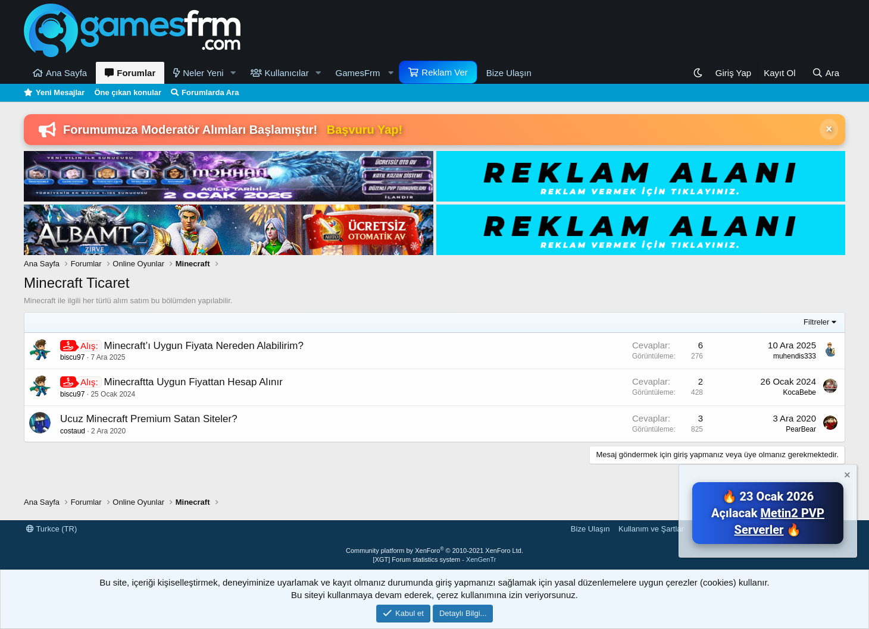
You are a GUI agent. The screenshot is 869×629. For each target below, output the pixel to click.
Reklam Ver (444, 72)
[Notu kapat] (846, 476)
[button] (233, 73)
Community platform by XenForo (434, 550)
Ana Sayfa (66, 73)
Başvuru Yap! (364, 129)
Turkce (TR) (51, 528)
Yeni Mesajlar (60, 92)
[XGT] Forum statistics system (434, 559)
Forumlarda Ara (210, 92)
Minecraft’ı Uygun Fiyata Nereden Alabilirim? (203, 345)
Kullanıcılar (287, 73)
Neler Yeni (203, 73)
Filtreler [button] (816, 321)
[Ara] (825, 73)
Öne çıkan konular (127, 92)
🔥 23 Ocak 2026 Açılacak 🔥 (767, 513)
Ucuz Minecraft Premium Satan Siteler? (148, 418)
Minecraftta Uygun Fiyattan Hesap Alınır (193, 382)
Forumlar (136, 73)
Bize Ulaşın (509, 73)
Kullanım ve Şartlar (651, 528)
